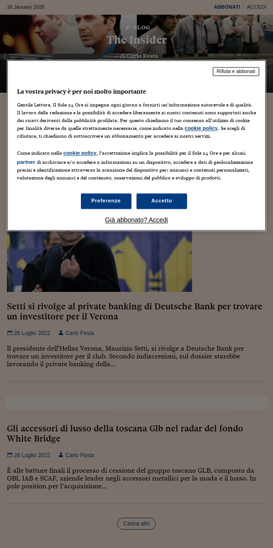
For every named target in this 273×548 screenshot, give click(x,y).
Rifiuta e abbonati (236, 71)
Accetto (161, 201)
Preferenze (106, 201)
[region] (136, 145)
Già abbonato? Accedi (136, 220)
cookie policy (201, 128)
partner (26, 162)
